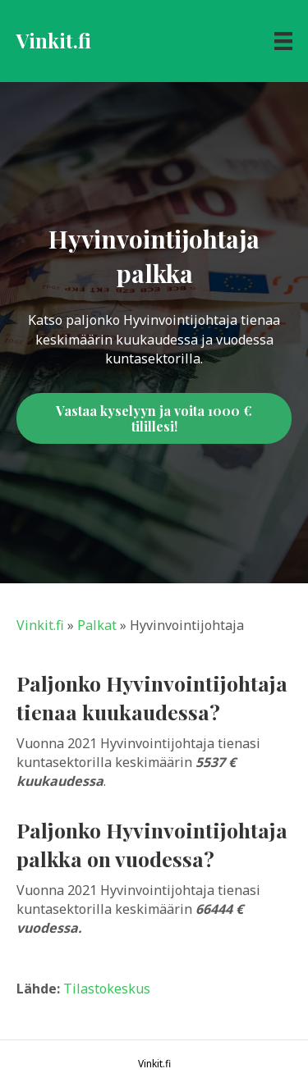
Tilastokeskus (106, 989)
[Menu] (283, 41)
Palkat (97, 625)
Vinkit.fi (40, 625)
